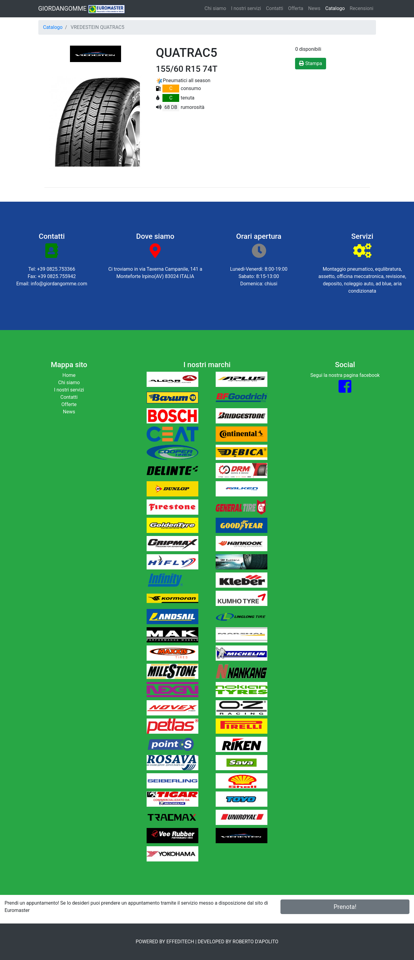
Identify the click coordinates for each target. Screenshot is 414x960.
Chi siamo (215, 8)
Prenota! (345, 906)
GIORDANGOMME (81, 9)
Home (68, 375)
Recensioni (361, 8)
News (314, 8)
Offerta (295, 8)
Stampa (310, 63)
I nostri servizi (246, 8)
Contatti (274, 8)
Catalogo (335, 8)
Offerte (69, 404)
